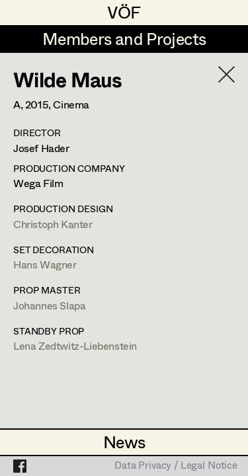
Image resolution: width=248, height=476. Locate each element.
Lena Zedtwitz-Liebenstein (75, 345)
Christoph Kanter (53, 224)
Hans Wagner (45, 264)
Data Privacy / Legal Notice (175, 466)
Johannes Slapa (49, 305)
